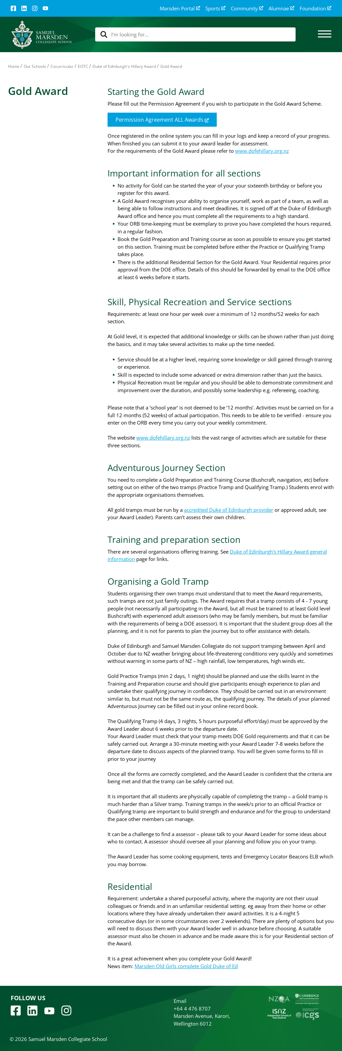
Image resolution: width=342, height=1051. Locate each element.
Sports (215, 8)
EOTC (83, 66)
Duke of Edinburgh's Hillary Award (124, 66)
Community (247, 8)
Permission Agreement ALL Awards (162, 119)
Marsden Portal (180, 8)
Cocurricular (61, 66)
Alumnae (281, 8)
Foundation (315, 8)
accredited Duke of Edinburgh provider (228, 509)
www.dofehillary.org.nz (262, 150)
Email (180, 1001)
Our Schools (35, 66)
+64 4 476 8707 (192, 1008)
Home (13, 66)
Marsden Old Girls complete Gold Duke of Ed (186, 966)
